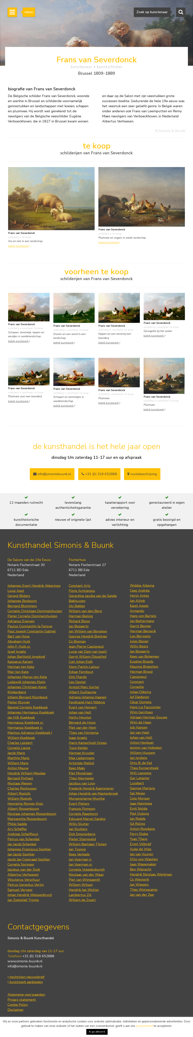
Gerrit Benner (140, 626)
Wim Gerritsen (141, 712)
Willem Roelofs (20, 798)
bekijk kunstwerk (19, 246)
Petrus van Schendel (24, 839)
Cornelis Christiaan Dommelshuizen (35, 611)
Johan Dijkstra (140, 692)
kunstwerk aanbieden (25, 982)
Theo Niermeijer (81, 778)
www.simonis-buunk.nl (25, 961)
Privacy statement (22, 999)
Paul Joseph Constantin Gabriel (32, 631)
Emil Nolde (138, 808)
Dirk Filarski (78, 677)
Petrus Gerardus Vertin (26, 885)
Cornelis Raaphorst (83, 814)
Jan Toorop (77, 849)
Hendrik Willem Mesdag (27, 773)
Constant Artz (79, 585)
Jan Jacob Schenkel (22, 844)
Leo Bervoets (140, 636)
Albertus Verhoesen (23, 874)
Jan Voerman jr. (80, 859)
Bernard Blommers (22, 606)
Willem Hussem (142, 753)
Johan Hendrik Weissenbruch (30, 895)
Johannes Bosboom (22, 601)
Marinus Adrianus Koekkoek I (30, 732)
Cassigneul (138, 677)
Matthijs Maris (18, 758)
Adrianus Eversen (21, 621)
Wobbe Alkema (142, 585)
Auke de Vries (140, 849)
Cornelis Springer (21, 864)
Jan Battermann (142, 621)
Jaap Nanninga (141, 803)
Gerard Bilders (19, 596)
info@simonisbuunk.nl (52, 474)
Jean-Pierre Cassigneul (86, 646)
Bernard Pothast (20, 778)
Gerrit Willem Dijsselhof (87, 656)
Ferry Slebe (139, 834)
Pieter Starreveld (82, 839)
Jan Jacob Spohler (21, 854)
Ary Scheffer (17, 829)
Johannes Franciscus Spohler (29, 849)
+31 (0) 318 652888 (99, 474)
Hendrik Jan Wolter (84, 890)
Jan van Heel (139, 732)
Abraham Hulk (19, 641)
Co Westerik (139, 879)
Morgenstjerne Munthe (87, 798)
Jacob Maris (16, 753)
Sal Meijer (137, 793)
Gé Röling (137, 823)
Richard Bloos (79, 621)
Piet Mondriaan (80, 773)
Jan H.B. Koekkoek (21, 717)
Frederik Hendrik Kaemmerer (91, 788)
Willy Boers (139, 646)
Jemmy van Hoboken (146, 747)
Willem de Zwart (82, 900)
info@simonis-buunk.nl (25, 966)
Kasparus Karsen (20, 661)
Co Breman (77, 641)
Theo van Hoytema (83, 732)
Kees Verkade (79, 854)
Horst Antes (139, 595)
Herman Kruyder (82, 753)
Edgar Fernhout (81, 672)
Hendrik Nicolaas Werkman (151, 874)
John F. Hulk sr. (19, 646)
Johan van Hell (80, 712)
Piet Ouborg (139, 813)
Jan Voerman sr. (81, 864)
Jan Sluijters (78, 829)
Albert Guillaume (82, 692)
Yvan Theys (138, 839)
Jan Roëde (138, 818)
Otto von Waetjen (144, 859)
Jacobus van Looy (82, 783)
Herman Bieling (81, 616)
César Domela (140, 702)
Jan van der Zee (142, 894)
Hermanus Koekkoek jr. (25, 727)
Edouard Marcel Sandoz (87, 819)
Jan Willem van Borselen (88, 631)
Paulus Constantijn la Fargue (30, 626)
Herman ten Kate (21, 667)
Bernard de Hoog (82, 722)
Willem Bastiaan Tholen (87, 844)
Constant (137, 682)
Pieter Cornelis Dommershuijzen (32, 616)
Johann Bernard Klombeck (27, 697)
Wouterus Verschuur (24, 879)
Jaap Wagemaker (143, 864)
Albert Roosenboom (23, 808)
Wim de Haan (140, 722)
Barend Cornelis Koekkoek (28, 707)
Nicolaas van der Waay (86, 874)
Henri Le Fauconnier (145, 707)
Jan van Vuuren (141, 854)
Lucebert (137, 783)
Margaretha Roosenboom (27, 819)
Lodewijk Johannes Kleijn (26, 682)
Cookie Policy (18, 1004)
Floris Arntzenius (82, 591)
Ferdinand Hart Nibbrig (87, 702)
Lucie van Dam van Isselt (88, 651)
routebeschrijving (142, 474)
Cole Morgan (140, 798)
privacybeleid (144, 1026)
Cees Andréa (139, 590)
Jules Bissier (139, 641)
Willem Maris (18, 763)
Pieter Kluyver (19, 702)
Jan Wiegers (139, 884)
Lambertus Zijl (80, 895)
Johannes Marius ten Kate (27, 677)
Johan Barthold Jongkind (26, 656)
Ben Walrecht (140, 869)
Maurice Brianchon (144, 666)
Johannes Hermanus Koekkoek (31, 712)
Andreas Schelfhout (23, 834)
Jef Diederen (139, 697)
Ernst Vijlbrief (140, 844)
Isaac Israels (78, 738)
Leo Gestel (77, 682)
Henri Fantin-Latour (84, 667)
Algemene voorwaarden (26, 994)
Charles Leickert (20, 743)
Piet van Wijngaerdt (84, 879)
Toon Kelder (78, 748)
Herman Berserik (143, 631)
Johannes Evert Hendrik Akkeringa (34, 585)
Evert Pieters (79, 803)
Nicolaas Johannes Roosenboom (32, 814)
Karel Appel (139, 606)
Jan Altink (137, 600)
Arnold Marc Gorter (84, 687)
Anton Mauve (18, 768)
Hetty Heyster (80, 717)
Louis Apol (16, 591)
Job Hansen (138, 727)
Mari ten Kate (18, 672)
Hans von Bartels (143, 616)
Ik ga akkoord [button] (97, 1031)
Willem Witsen (81, 885)
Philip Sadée (17, 824)
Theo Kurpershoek (144, 768)
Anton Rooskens (142, 829)
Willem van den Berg (85, 611)
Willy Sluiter (79, 824)
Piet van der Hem (82, 727)
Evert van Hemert (83, 707)
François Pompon (82, 808)
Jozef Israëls (17, 651)
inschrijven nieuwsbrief (26, 977)
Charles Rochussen (22, 788)
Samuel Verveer (20, 890)
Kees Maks (77, 768)
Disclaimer (16, 1010)
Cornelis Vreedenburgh (87, 869)
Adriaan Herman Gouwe (148, 717)
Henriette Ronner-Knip (25, 803)
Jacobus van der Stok (24, 869)
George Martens (142, 788)
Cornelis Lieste (19, 748)
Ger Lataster (139, 778)
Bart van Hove (19, 636)
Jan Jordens (138, 758)
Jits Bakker (77, 606)
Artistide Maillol (81, 763)
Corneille (137, 687)
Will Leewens (140, 773)
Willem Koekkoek (21, 738)
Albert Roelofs (19, 793)
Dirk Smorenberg (82, 834)
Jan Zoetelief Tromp (23, 900)
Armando (137, 611)
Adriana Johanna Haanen (87, 697)
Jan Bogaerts (79, 626)
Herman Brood (141, 671)
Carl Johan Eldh (81, 661)
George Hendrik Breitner (88, 636)
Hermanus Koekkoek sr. (26, 722)
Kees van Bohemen (144, 656)
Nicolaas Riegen (20, 783)
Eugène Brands (141, 661)
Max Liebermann (81, 758)
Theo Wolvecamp (143, 889)
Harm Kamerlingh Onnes (88, 743)
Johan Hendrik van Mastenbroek (93, 793)
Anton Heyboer (142, 742)
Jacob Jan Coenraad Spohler (29, 859)
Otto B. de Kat (141, 763)
